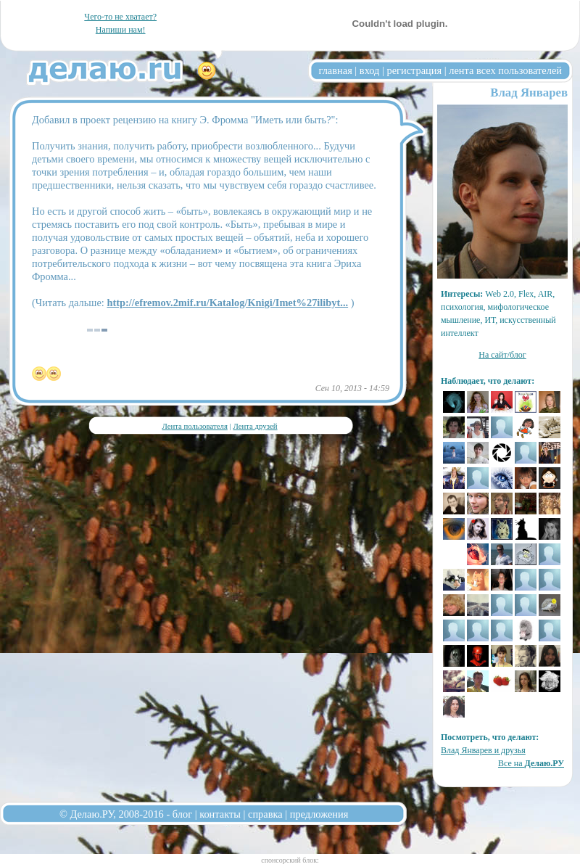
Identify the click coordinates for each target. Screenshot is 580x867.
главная (335, 70)
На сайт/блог (502, 355)
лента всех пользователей (505, 70)
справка (265, 814)
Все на (531, 763)
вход (370, 70)
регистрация (414, 70)
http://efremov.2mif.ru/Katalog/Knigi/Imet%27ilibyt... (227, 302)
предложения (319, 814)
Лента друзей (255, 426)
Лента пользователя (194, 426)
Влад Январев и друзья (483, 750)
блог (182, 814)
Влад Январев (529, 92)
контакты (220, 814)
